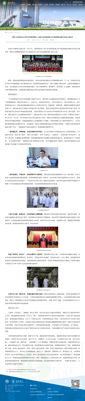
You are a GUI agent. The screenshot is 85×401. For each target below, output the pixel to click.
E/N (70, 2)
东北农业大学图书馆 (52, 391)
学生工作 (69, 4)
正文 (19, 32)
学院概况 (29, 4)
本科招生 (40, 4)
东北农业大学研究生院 (36, 391)
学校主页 (66, 2)
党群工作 (63, 4)
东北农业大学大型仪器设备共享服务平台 (55, 396)
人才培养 (46, 4)
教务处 (49, 388)
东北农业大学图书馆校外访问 (37, 394)
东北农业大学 (33, 388)
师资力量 (34, 4)
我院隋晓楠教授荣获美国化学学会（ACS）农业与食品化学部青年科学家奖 (24, 371)
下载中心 (80, 4)
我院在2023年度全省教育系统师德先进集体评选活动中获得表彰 (22, 369)
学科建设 (57, 4)
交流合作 (74, 4)
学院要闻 (15, 32)
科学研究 (52, 4)
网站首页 (23, 4)
